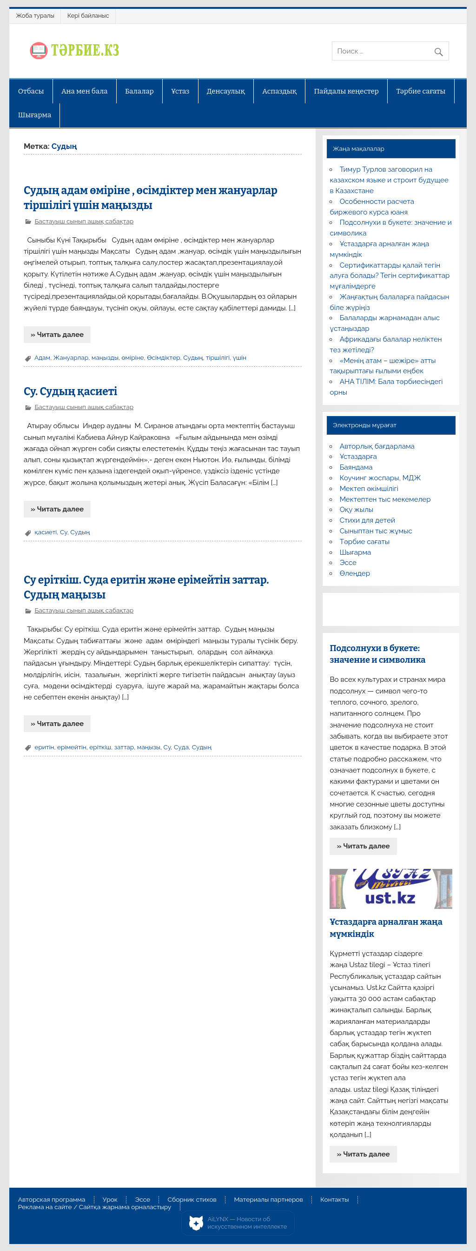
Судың (193, 357)
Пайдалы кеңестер (346, 91)
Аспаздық (279, 91)
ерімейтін (71, 747)
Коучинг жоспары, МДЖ (380, 478)
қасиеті (45, 532)
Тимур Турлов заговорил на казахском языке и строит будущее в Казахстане (389, 180)
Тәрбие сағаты (420, 91)
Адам (42, 357)
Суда (181, 747)
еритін (44, 747)
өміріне (132, 357)
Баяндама (356, 467)
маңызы (148, 747)
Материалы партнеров (268, 1200)
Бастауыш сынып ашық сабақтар (83, 221)
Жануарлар (71, 357)
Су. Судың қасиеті (70, 391)
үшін (239, 357)
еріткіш (100, 747)
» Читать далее (57, 334)
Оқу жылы (356, 509)
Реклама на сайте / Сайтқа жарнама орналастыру (95, 1207)
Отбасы (31, 91)
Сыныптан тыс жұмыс (376, 531)
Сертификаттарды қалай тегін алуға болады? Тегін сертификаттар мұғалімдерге (390, 276)
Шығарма (35, 115)
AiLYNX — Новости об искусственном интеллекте (247, 1223)
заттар (124, 747)
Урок (110, 1200)
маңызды (105, 357)
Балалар (139, 91)
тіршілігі (218, 357)
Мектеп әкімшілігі (369, 488)
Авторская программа (52, 1200)
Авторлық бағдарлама (377, 446)
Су (63, 532)
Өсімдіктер (163, 357)
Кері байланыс (88, 15)
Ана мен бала (84, 91)
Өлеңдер (355, 573)
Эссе (348, 562)
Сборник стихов (192, 1200)
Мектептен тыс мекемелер (385, 499)
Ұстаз (180, 91)
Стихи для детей (367, 520)
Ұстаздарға (358, 456)
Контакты (334, 1200)
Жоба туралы (35, 15)
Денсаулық (226, 91)
